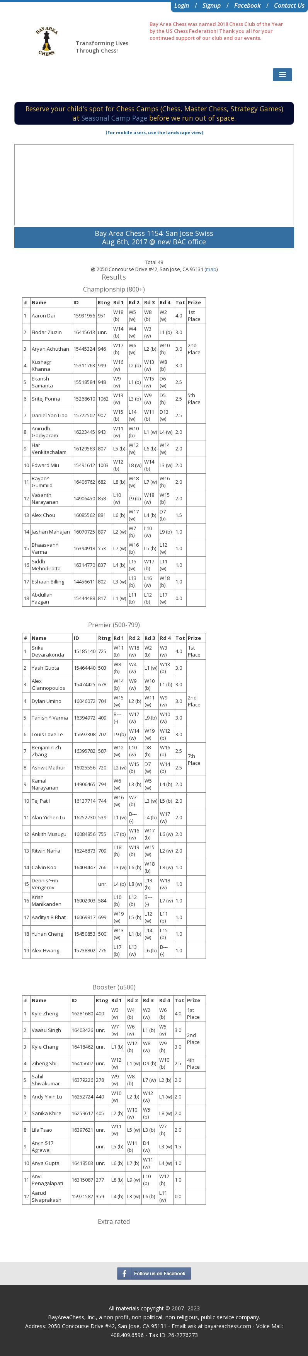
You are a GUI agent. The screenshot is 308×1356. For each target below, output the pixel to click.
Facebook (247, 5)
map (211, 269)
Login (181, 5)
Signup (211, 5)
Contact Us (289, 5)
